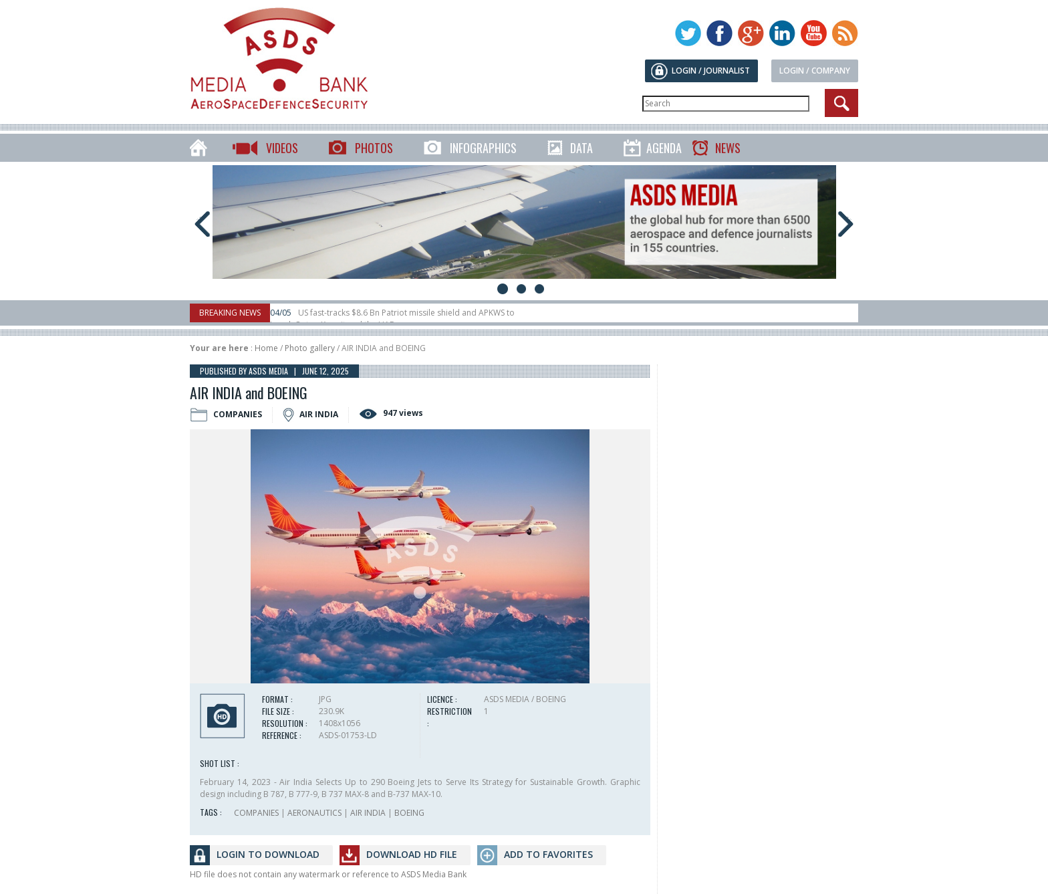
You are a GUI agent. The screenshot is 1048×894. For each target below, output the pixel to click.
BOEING (409, 812)
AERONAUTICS (314, 812)
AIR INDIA (368, 812)
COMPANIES (256, 812)
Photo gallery (310, 348)
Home (266, 348)
